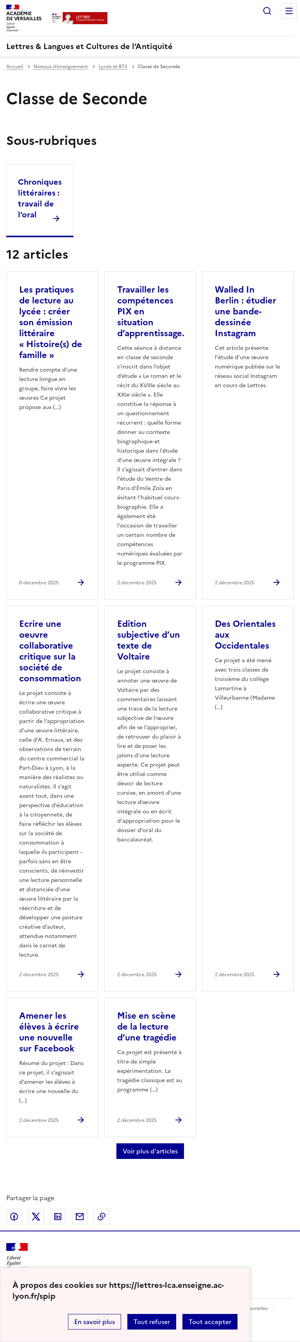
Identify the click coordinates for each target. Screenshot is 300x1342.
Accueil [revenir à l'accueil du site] (14, 66)
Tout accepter (210, 1321)
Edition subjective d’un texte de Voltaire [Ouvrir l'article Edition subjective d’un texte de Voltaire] (148, 640)
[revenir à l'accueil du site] (150, 46)
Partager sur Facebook (14, 1216)
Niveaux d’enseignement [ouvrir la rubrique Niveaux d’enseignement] (61, 66)
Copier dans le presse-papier (101, 1216)
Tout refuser (152, 1321)
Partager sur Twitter (36, 1216)
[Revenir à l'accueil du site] (17, 1257)
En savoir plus (94, 1321)
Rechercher (267, 11)
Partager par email (80, 1216)
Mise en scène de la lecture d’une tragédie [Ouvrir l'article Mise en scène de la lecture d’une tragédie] (147, 1026)
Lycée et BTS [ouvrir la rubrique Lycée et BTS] (112, 66)
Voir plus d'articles (150, 1151)
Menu (289, 11)
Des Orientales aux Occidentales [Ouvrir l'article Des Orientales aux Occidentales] (245, 634)
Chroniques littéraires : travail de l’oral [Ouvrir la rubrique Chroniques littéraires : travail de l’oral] (40, 198)
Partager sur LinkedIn (58, 1216)
